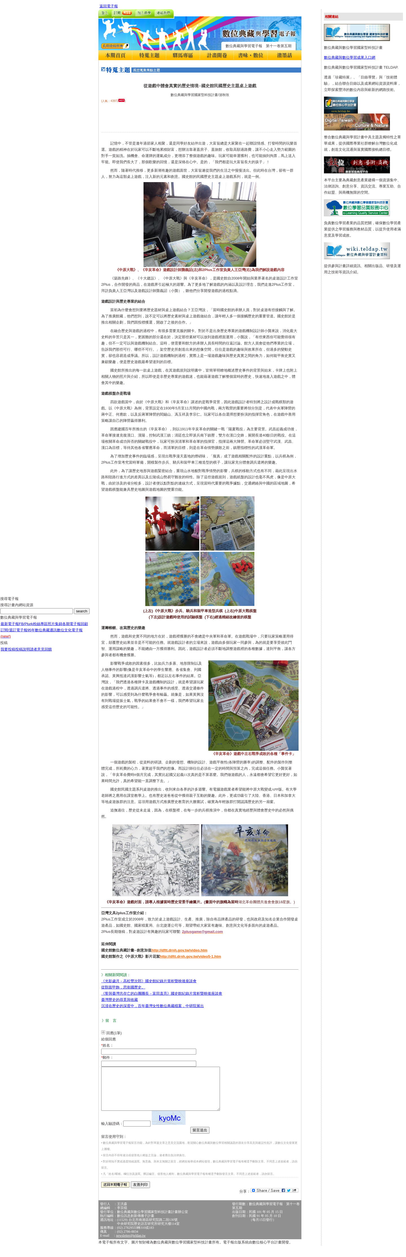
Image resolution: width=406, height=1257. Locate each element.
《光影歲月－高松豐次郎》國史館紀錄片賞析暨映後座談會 (149, 981)
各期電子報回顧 (75, 628)
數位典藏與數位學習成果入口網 (349, 57)
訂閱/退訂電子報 (14, 634)
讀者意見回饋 (41, 653)
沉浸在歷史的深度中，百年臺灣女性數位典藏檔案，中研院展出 (152, 1006)
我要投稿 (8, 653)
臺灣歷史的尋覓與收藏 (119, 1000)
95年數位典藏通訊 (42, 634)
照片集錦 (55, 628)
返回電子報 (109, 6)
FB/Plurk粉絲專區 (33, 628)
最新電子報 (10, 628)
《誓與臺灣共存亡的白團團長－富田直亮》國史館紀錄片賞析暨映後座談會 (161, 993)
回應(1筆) (114, 1033)
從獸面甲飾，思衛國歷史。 (123, 987)
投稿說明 (22, 653)
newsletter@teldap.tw (131, 1244)
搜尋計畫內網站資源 (16, 609)
